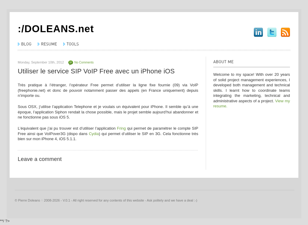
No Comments (84, 62)
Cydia (94, 133)
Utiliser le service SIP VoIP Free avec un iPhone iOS (96, 71)
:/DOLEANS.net (56, 28)
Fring (121, 128)
